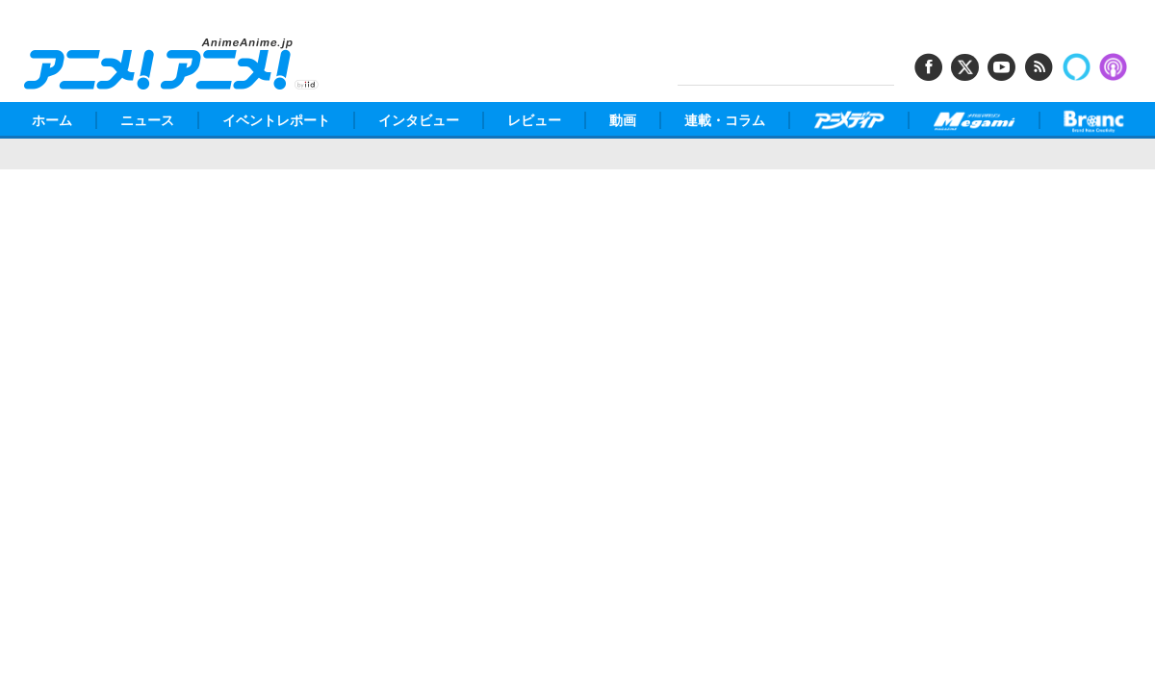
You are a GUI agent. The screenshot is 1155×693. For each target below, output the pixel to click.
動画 (622, 120)
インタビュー (418, 120)
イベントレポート (276, 120)
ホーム (52, 120)
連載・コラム (724, 120)
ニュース (147, 120)
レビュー (534, 120)
